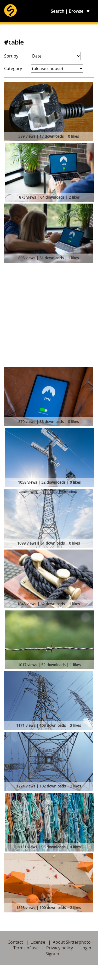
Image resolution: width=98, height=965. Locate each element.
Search (57, 11)
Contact (15, 942)
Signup (52, 954)
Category (13, 68)
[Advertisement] (49, 316)
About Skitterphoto (72, 942)
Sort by (11, 56)
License (38, 942)
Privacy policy (59, 948)
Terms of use (26, 948)
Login (85, 948)
